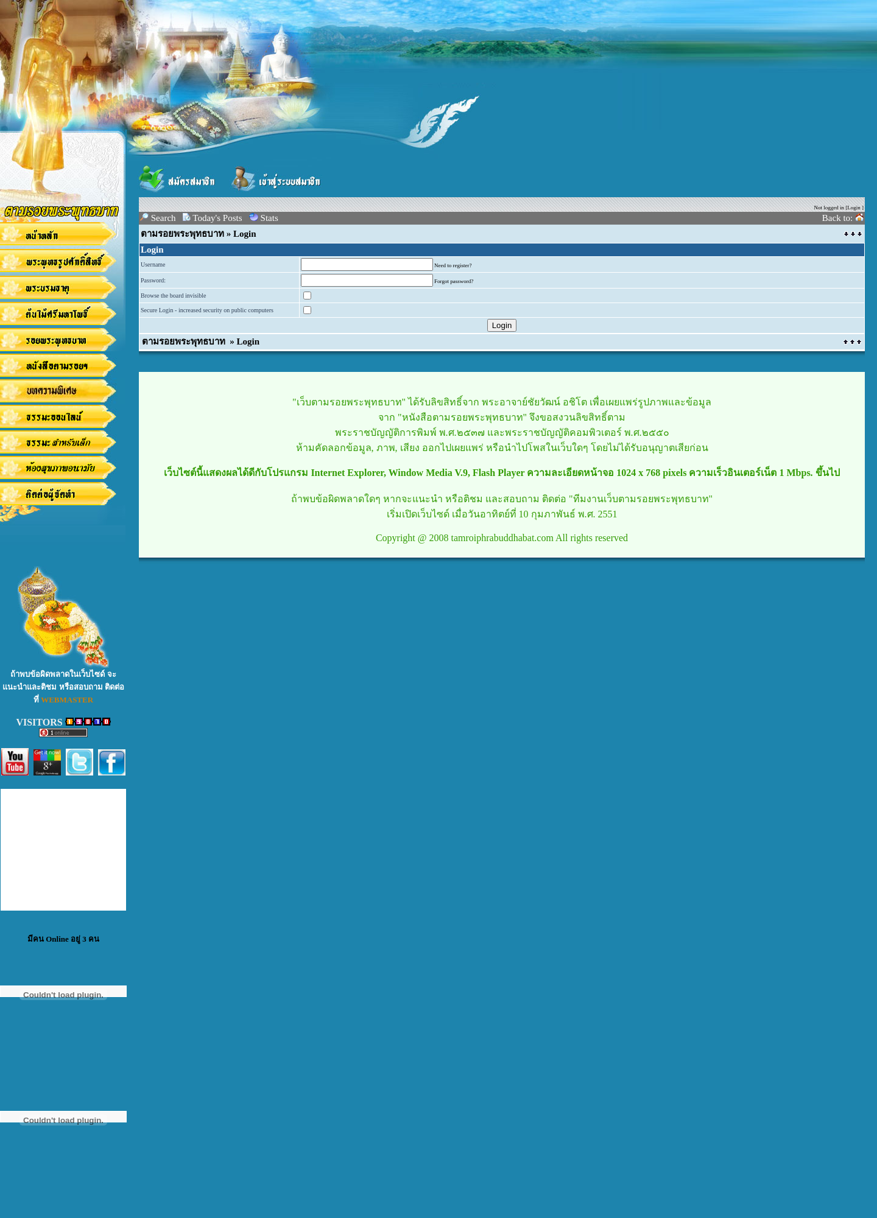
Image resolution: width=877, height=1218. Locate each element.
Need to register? (452, 265)
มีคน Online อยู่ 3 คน (63, 938)
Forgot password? (453, 281)
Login (854, 208)
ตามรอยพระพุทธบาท (182, 234)
